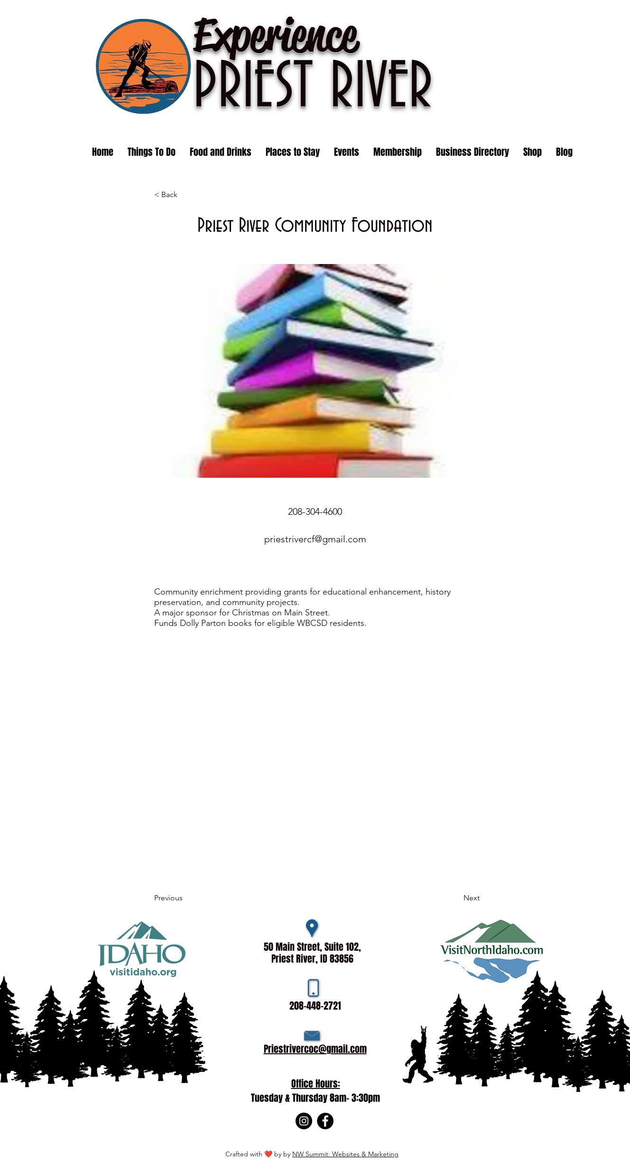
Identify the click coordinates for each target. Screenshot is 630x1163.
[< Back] (185, 194)
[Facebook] (325, 1121)
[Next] (456, 898)
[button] (346, 152)
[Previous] (185, 898)
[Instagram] (304, 1121)
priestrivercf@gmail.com (315, 539)
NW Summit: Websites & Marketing (345, 1154)
